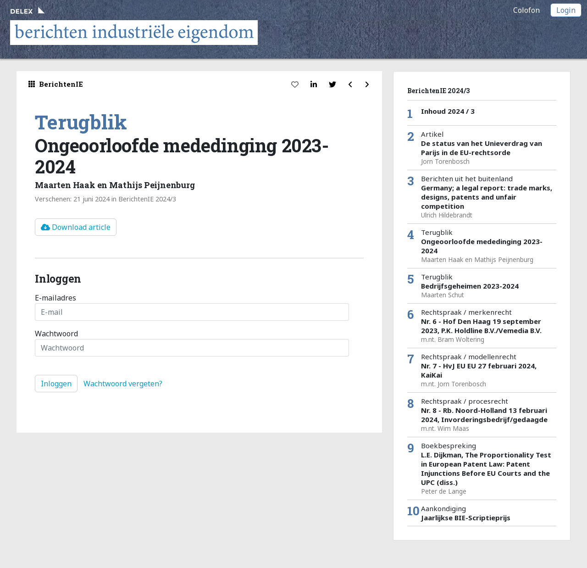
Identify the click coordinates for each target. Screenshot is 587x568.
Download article (76, 227)
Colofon (526, 10)
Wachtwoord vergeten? (122, 384)
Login (566, 10)
